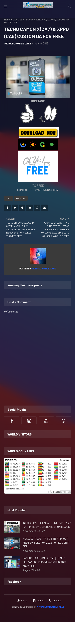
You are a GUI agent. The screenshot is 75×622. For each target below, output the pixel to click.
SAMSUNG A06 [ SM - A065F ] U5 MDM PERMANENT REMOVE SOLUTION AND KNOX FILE (44, 562)
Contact (54, 600)
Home (7, 19)
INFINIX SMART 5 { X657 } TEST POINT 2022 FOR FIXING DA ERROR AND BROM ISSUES (47, 524)
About (38, 600)
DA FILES (17, 19)
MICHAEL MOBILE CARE (17, 43)
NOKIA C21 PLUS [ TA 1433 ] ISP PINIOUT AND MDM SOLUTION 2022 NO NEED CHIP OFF (46, 542)
